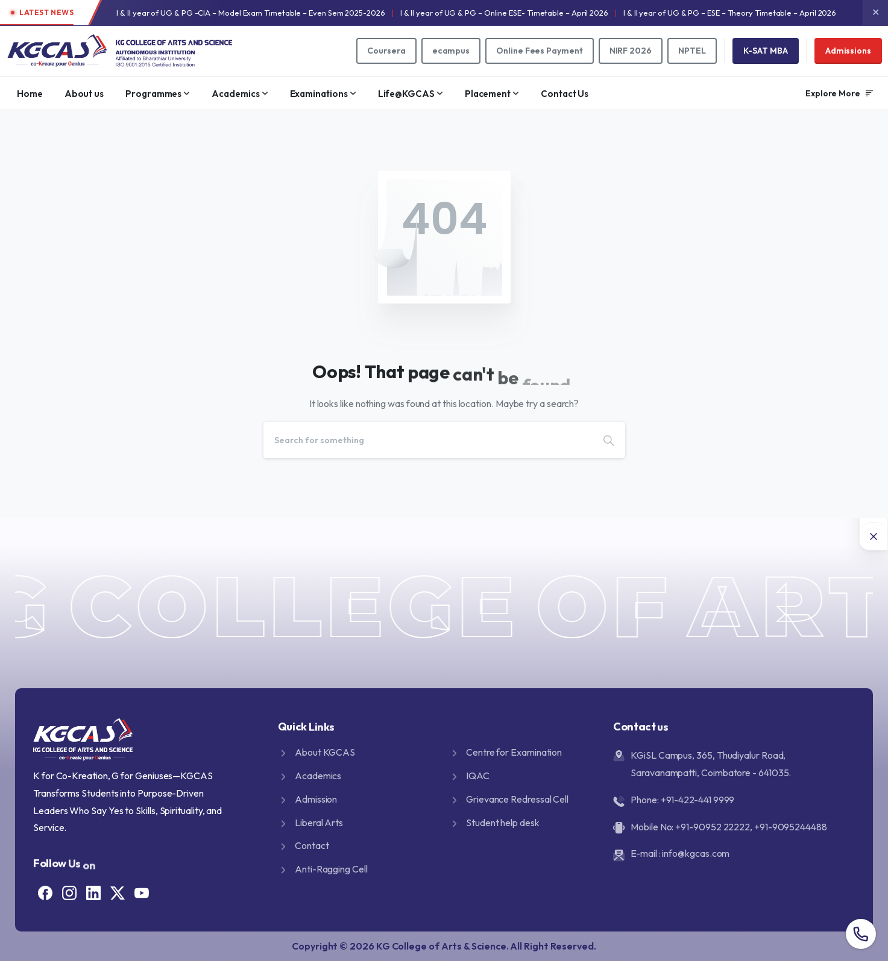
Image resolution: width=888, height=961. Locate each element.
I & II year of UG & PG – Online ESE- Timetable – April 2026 (504, 12)
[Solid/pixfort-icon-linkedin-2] (93, 891)
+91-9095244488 (790, 827)
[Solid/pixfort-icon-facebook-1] (45, 891)
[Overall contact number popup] (861, 934)
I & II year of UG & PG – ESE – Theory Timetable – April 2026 (729, 12)
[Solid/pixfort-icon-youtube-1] (142, 891)
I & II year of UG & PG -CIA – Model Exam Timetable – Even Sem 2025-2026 (250, 12)
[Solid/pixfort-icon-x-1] (117, 891)
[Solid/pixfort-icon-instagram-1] (69, 891)
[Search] (428, 440)
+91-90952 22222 (712, 827)
